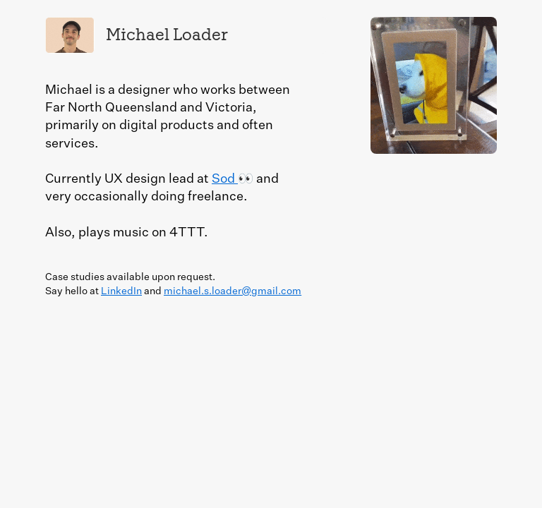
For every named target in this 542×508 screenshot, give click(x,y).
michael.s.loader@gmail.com (232, 291)
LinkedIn (121, 291)
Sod (225, 179)
